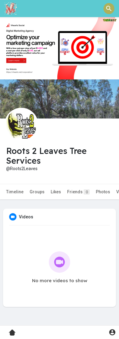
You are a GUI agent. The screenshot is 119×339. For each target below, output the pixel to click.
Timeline (14, 191)
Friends (78, 192)
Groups (37, 191)
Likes (56, 191)
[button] (108, 8)
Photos (103, 191)
